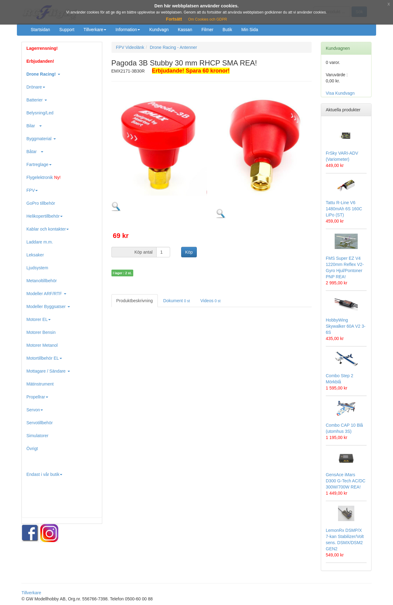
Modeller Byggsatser (48, 306)
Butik (227, 29)
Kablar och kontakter (47, 229)
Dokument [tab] (176, 300)
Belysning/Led (39, 112)
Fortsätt (174, 19)
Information (127, 29)
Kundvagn (159, 29)
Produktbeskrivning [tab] (134, 300)
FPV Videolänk (130, 47)
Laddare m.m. (39, 241)
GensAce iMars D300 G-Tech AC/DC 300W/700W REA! (345, 480)
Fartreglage (39, 164)
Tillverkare (95, 29)
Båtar (34, 151)
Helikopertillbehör (44, 216)
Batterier (36, 99)
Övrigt (32, 448)
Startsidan (40, 29)
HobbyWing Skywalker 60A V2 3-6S (345, 326)
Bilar (34, 125)
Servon (34, 409)
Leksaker (35, 254)
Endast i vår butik (44, 474)
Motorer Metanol (42, 345)
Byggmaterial (41, 138)
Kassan (185, 29)
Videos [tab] (210, 300)
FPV (32, 190)
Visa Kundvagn (340, 93)
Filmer (207, 29)
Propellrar (37, 396)
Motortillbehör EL (44, 358)
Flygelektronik (43, 177)
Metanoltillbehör (41, 280)
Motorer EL (38, 319)
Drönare (35, 87)
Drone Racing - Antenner (173, 47)
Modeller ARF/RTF (46, 293)
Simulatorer (37, 435)
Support (66, 29)
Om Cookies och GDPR (207, 19)
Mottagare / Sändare (48, 371)
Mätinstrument (40, 384)
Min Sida (249, 29)
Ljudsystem (37, 267)
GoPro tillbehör (40, 203)
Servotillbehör (39, 422)
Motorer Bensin (41, 332)
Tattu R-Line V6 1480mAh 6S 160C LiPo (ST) (344, 208)
